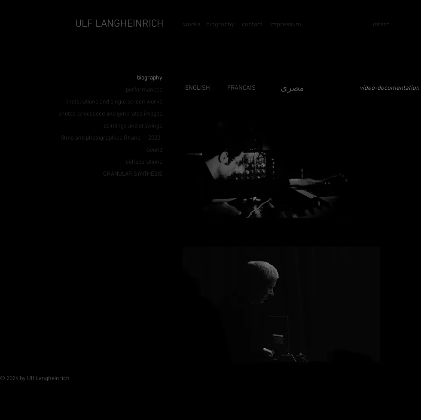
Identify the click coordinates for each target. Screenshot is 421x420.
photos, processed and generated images (110, 114)
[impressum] (285, 24)
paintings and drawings (133, 126)
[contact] (252, 24)
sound (154, 150)
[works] (196, 24)
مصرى (292, 88)
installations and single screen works (114, 102)
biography (149, 78)
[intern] (381, 24)
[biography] (220, 24)
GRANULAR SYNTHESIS (132, 174)
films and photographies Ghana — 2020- (111, 138)
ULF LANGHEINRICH (119, 24)
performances (144, 90)
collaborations (144, 162)
